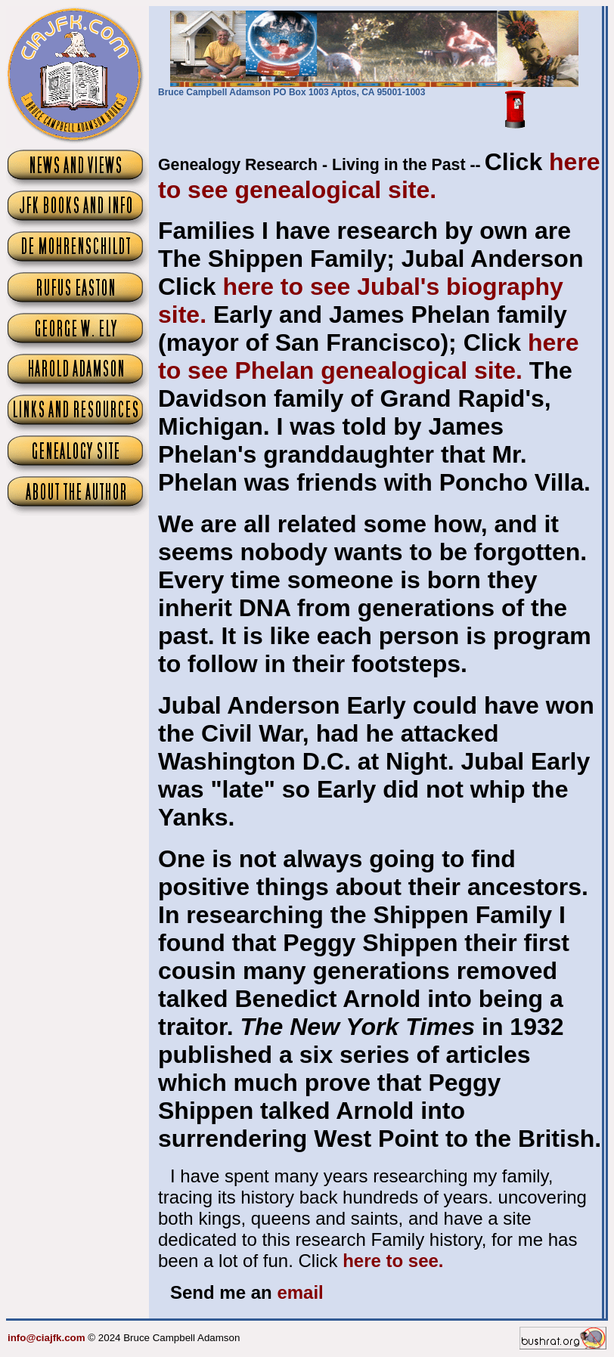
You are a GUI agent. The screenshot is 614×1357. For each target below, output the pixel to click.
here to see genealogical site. (379, 175)
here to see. (393, 1260)
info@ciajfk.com (46, 1337)
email (300, 1292)
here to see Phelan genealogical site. (368, 356)
